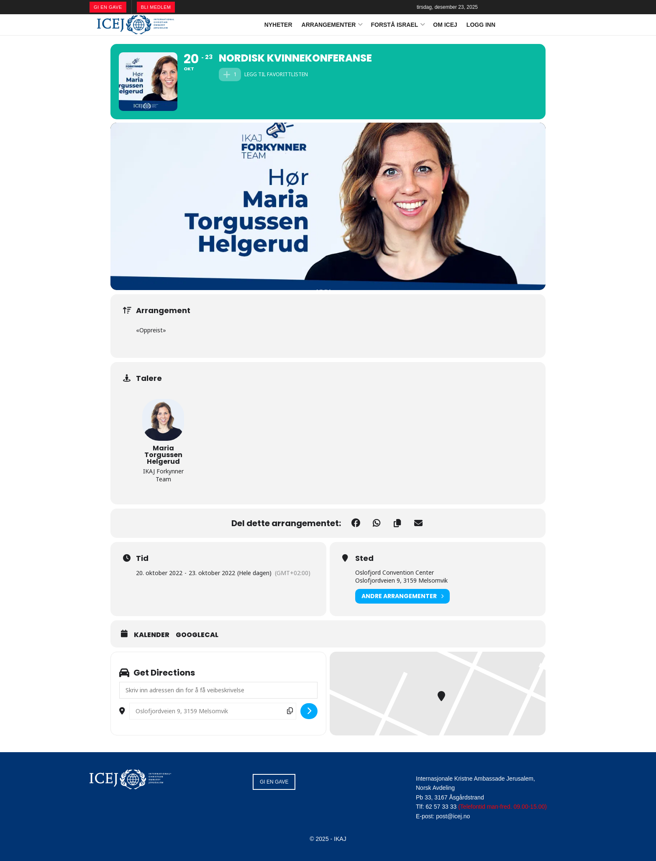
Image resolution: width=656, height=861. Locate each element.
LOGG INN (480, 24)
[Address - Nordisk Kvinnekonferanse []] (218, 690)
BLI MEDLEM (156, 7)
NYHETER (278, 24)
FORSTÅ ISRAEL (394, 24)
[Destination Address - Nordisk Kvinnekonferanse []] (212, 711)
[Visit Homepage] (136, 24)
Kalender (151, 635)
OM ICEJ (445, 24)
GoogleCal (197, 635)
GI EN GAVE (108, 7)
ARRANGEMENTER (329, 24)
